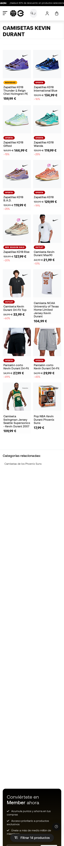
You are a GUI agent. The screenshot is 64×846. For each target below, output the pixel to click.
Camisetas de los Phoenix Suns (22, 463)
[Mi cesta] (56, 13)
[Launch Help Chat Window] (56, 827)
